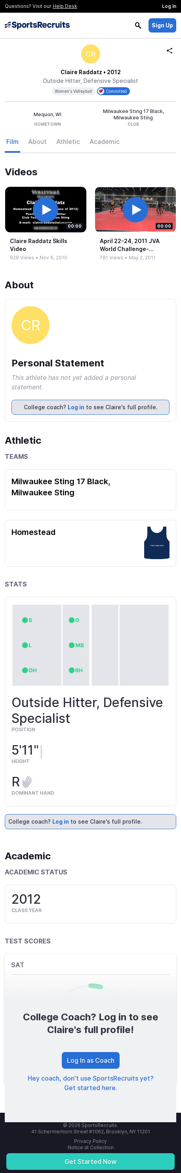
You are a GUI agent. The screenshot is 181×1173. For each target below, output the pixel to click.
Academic (105, 142)
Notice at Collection (91, 1147)
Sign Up (162, 25)
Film (12, 142)
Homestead (33, 532)
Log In (169, 6)
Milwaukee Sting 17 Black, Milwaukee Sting (61, 487)
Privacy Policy (90, 1141)
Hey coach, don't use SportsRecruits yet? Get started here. (91, 1083)
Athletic (68, 142)
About (37, 142)
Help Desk (65, 6)
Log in (76, 407)
